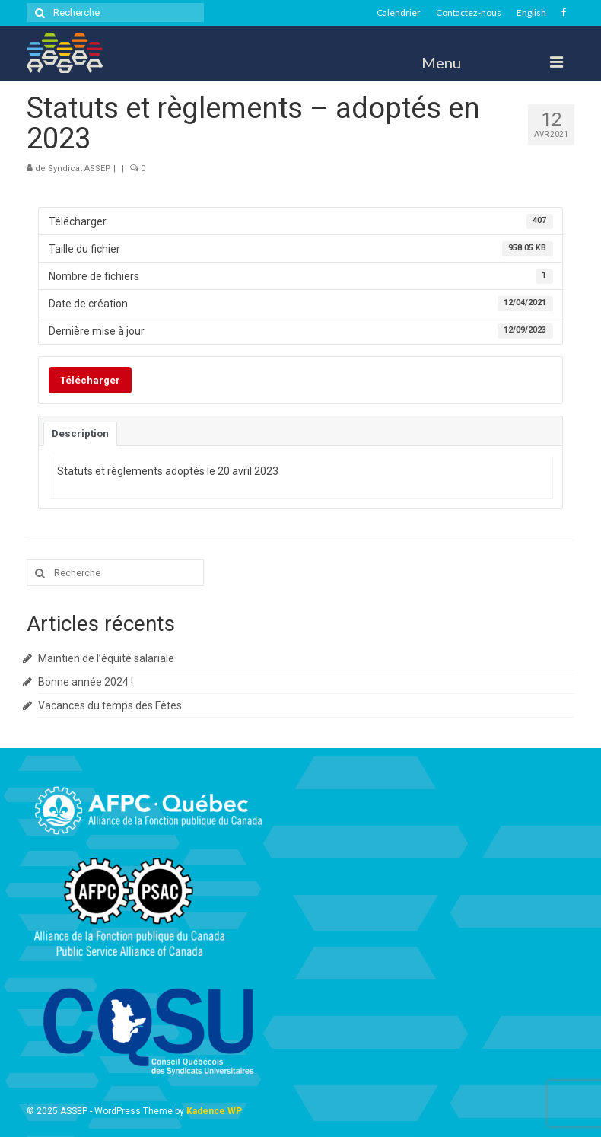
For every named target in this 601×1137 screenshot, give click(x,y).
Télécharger (90, 380)
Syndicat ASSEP (79, 169)
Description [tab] (80, 433)
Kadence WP (214, 1111)
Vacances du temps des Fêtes (110, 705)
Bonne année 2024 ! (85, 682)
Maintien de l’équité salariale (106, 658)
